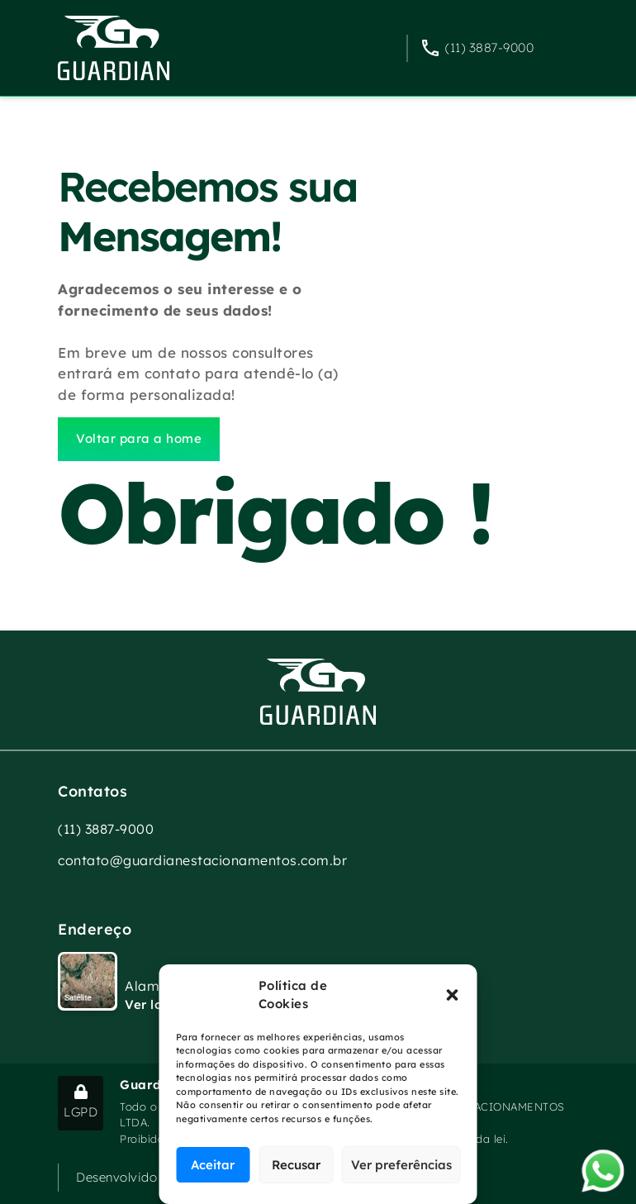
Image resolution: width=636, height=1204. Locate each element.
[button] (452, 995)
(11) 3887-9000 (489, 47)
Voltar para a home (139, 438)
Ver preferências (401, 1165)
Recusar (296, 1165)
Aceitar (213, 1165)
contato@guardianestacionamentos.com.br (202, 860)
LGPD (80, 1102)
